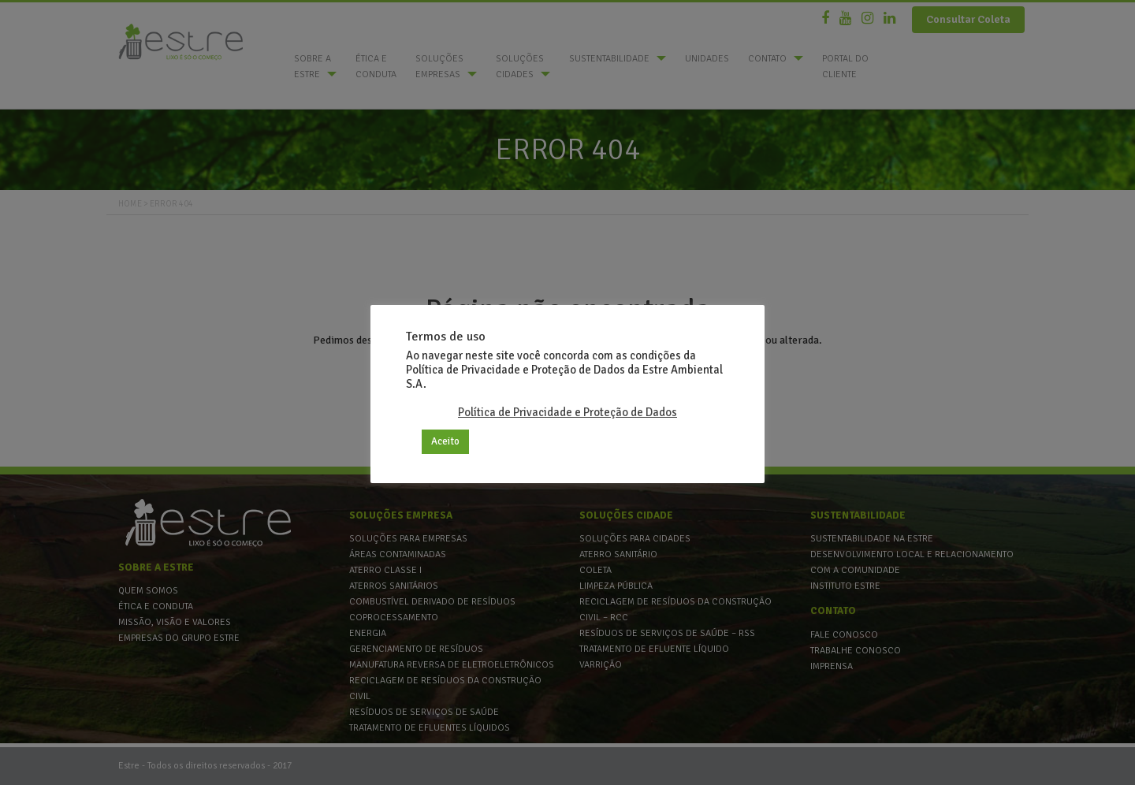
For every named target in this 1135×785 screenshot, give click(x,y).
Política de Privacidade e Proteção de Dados (567, 412)
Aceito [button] (445, 441)
